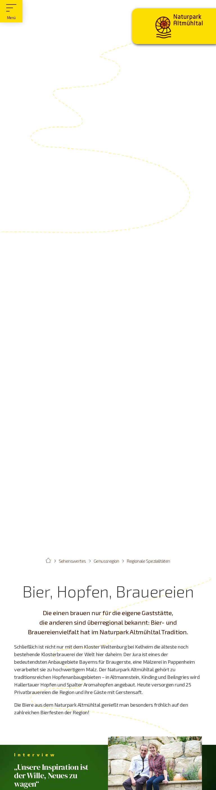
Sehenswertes (72, 561)
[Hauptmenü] (11, 11)
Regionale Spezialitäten (148, 561)
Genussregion (106, 561)
